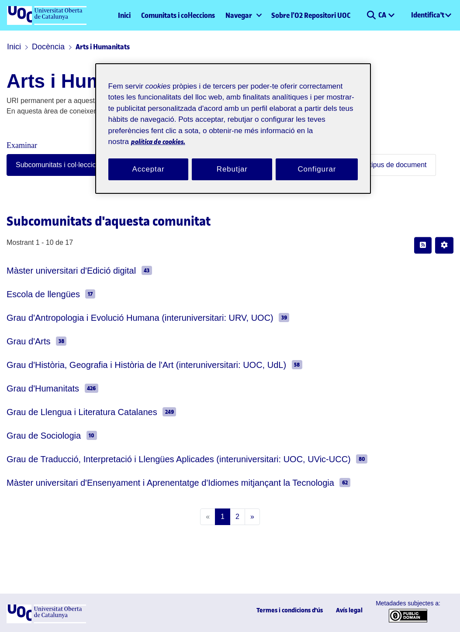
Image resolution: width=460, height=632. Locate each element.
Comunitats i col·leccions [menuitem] (178, 15)
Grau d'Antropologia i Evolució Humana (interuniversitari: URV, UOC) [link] (121, 318)
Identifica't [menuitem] (427, 15)
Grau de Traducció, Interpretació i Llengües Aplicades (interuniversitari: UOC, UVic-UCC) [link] (152, 459)
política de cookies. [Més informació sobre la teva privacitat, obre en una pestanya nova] (217, 131)
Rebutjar (232, 158)
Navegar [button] (238, 15)
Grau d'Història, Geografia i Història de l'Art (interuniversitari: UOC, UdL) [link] (128, 365)
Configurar (317, 158)
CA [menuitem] (382, 15)
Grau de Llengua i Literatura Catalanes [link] (71, 412)
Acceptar (149, 158)
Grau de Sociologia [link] (38, 435)
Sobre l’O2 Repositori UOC (310, 15)
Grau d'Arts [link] (26, 341)
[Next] (250, 516)
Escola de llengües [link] (37, 294)
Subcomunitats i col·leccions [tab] (52, 165)
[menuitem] (243, 15)
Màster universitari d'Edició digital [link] (64, 270)
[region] (233, 123)
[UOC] (46, 621)
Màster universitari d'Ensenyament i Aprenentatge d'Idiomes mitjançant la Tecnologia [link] (152, 482)
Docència (43, 47)
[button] (371, 15)
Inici (124, 15)
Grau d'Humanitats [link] (39, 388)
